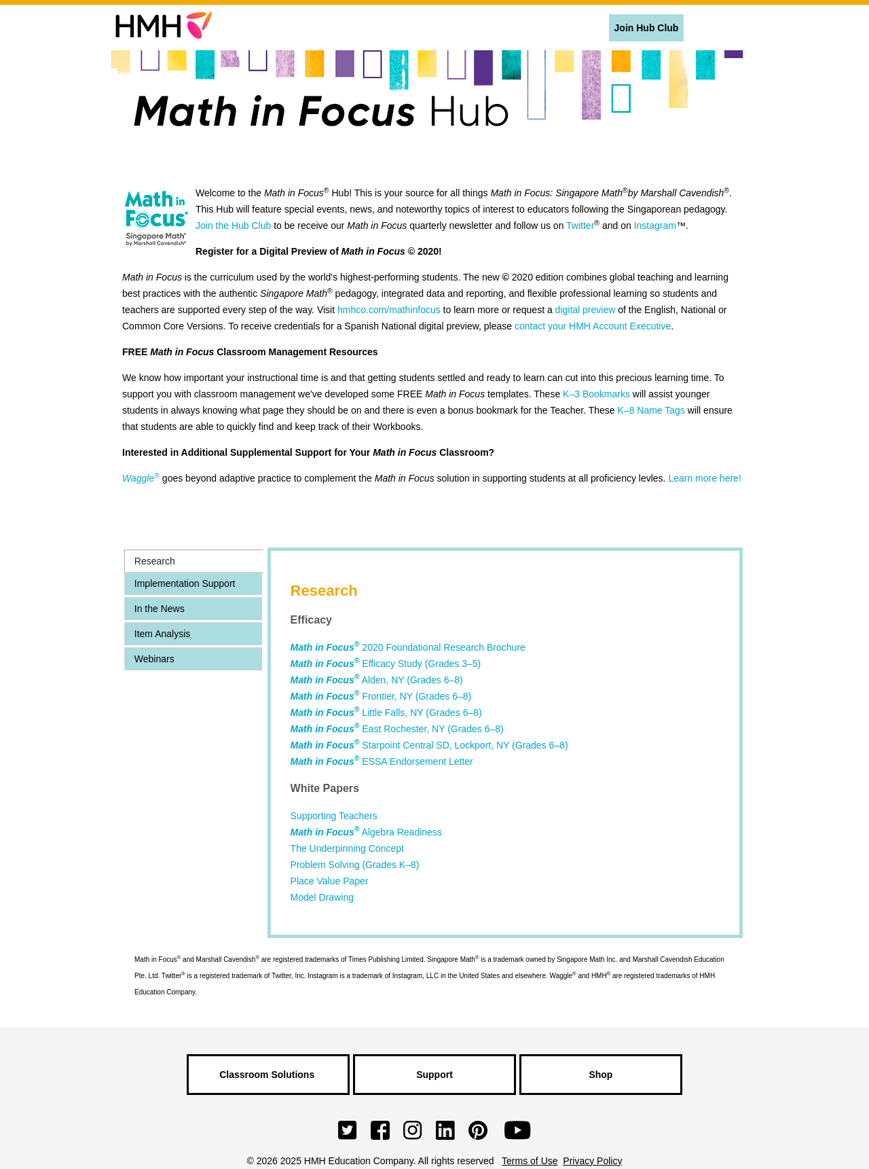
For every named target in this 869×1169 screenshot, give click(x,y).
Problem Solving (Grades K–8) (355, 864)
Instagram (655, 225)
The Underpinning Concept (347, 848)
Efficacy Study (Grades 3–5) (386, 663)
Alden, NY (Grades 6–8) (377, 680)
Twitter (580, 225)
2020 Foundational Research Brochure (408, 647)
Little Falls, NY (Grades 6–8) (386, 712)
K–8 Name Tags (651, 410)
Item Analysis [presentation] (162, 633)
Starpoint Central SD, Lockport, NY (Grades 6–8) (429, 745)
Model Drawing (322, 897)
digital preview (585, 309)
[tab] (193, 561)
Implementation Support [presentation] (185, 583)
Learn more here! (704, 478)
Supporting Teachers (334, 815)
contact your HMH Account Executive (593, 326)
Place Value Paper (330, 881)
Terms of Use (529, 1160)
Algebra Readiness (366, 832)
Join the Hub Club (233, 225)
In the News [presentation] (159, 608)
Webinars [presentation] (154, 658)
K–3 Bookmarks (596, 394)
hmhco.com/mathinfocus (389, 309)
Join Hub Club (646, 27)
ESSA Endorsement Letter (382, 761)
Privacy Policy (592, 1160)
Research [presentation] (154, 561)
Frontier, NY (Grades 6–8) (381, 696)
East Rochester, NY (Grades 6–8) (397, 728)
